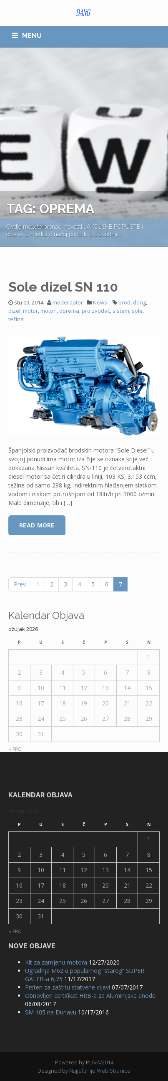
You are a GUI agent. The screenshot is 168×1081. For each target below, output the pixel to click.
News (100, 302)
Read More (37, 525)
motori (48, 310)
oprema (69, 310)
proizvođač (96, 310)
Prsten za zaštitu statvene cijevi (67, 987)
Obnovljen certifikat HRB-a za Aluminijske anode (90, 995)
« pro (15, 749)
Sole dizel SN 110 (63, 286)
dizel (14, 310)
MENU (32, 36)
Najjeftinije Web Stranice (99, 1070)
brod (124, 302)
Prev (20, 584)
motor (30, 310)
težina (16, 319)
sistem (121, 310)
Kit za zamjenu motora (56, 962)
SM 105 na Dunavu (50, 1012)
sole (137, 310)
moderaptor (68, 302)
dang (139, 302)
